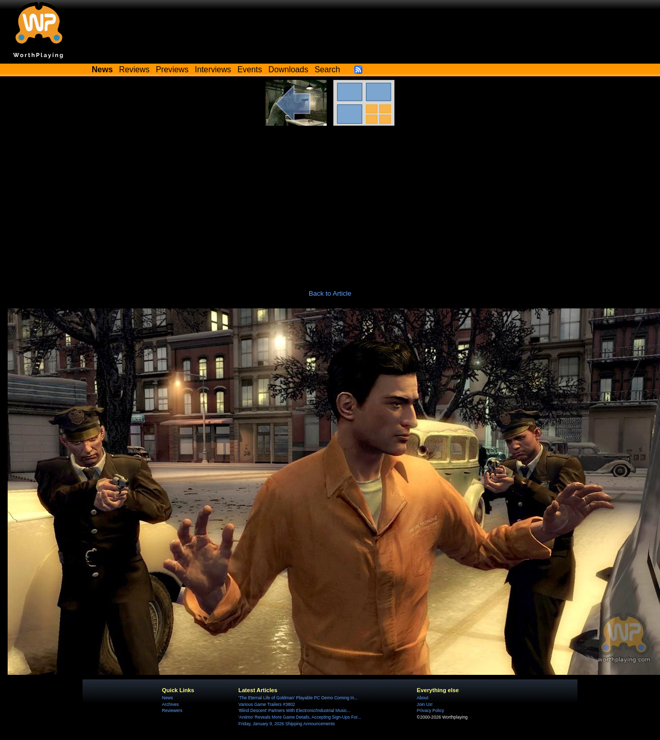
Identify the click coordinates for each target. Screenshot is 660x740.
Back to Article (330, 293)
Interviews (213, 69)
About (422, 697)
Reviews (134, 69)
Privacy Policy (430, 710)
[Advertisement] (330, 202)
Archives (170, 704)
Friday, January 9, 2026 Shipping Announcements (287, 723)
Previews (172, 69)
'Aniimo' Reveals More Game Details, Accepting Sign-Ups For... (300, 717)
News (167, 697)
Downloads (288, 69)
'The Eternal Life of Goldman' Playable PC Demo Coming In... (298, 697)
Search (327, 69)
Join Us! (425, 704)
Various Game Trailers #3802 (267, 704)
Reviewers (172, 710)
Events (249, 69)
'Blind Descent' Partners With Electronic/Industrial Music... (295, 710)
